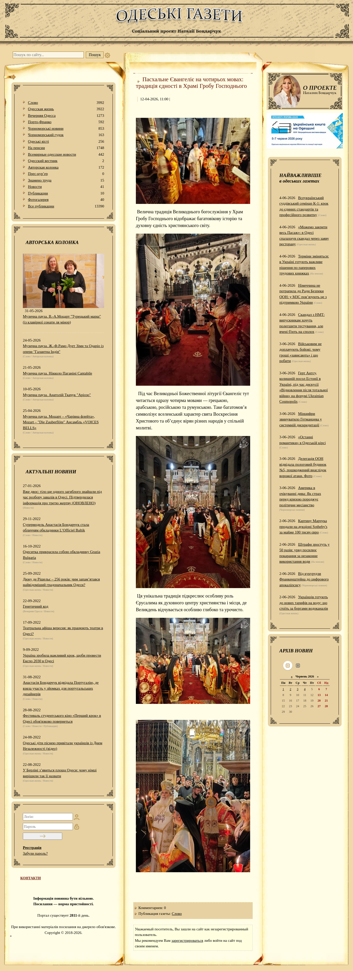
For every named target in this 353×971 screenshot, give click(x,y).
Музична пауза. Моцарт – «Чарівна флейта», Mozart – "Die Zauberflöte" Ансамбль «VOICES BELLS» (61, 422)
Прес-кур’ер (66, 174)
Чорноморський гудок (66, 135)
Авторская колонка (66, 167)
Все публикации (66, 206)
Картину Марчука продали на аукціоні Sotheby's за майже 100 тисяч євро (303, 526)
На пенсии (66, 148)
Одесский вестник (66, 161)
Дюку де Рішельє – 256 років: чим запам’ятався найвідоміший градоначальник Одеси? (61, 582)
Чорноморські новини (66, 129)
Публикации (66, 193)
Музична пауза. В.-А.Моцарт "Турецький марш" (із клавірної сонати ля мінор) (62, 319)
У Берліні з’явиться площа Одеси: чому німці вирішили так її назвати (60, 773)
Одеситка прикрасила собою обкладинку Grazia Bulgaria (61, 555)
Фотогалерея (66, 200)
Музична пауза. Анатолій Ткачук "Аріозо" (57, 395)
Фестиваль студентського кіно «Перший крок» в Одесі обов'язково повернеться (62, 718)
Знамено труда (66, 180)
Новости (66, 187)
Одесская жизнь (66, 109)
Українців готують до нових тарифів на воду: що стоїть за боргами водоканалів (303, 602)
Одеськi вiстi (66, 141)
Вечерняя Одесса (66, 116)
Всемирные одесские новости (66, 154)
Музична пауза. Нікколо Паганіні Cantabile (57, 373)
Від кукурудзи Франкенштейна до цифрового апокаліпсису (304, 579)
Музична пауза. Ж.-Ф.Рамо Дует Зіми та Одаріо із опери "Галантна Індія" (63, 349)
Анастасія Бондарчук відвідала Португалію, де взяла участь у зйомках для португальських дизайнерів (61, 688)
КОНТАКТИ (30, 878)
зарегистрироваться (187, 940)
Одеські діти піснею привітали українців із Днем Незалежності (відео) (62, 746)
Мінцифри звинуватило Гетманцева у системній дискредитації (300, 419)
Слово (66, 103)
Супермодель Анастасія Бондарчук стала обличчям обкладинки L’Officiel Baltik (56, 527)
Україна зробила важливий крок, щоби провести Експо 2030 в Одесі (62, 658)
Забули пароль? (35, 853)
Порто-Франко (66, 122)
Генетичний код (35, 606)
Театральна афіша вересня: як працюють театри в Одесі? (63, 631)
